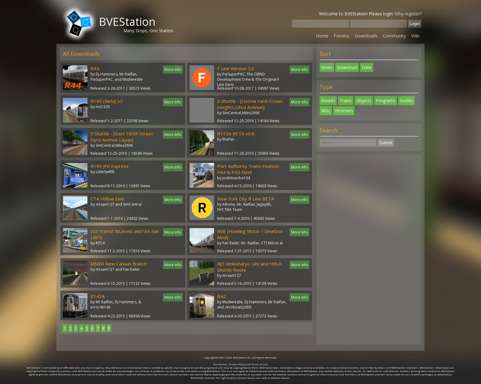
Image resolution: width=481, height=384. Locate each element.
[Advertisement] (369, 249)
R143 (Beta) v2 (106, 101)
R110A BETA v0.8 (235, 133)
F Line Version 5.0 (235, 68)
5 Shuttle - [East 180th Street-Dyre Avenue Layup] (122, 136)
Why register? (408, 14)
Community (394, 36)
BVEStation (127, 21)
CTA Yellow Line (107, 199)
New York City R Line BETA (245, 199)
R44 (94, 68)
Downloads (366, 36)
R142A (97, 296)
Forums (341, 36)
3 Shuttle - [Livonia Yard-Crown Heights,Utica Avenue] (250, 104)
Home (322, 36)
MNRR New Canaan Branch (118, 264)
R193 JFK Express (109, 166)
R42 (221, 296)
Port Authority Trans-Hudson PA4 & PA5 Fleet (248, 169)
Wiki (415, 36)
